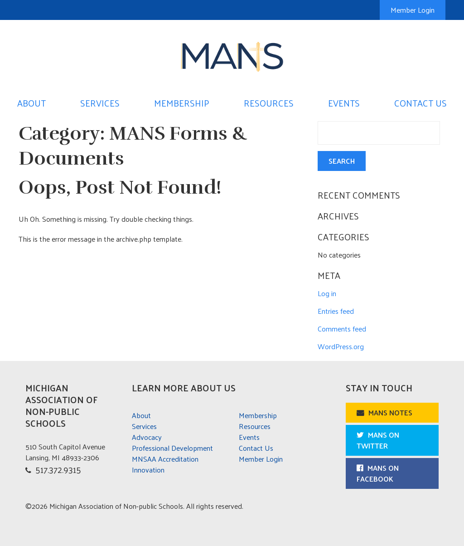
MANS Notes (390, 412)
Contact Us (420, 103)
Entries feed (336, 310)
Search (342, 160)
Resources (269, 103)
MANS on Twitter (378, 440)
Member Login (413, 9)
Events (344, 103)
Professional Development (172, 447)
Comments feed (342, 328)
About (31, 103)
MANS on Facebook (378, 473)
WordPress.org (341, 346)
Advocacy (147, 437)
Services (100, 103)
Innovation (148, 469)
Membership (181, 103)
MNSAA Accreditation (165, 458)
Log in (327, 293)
